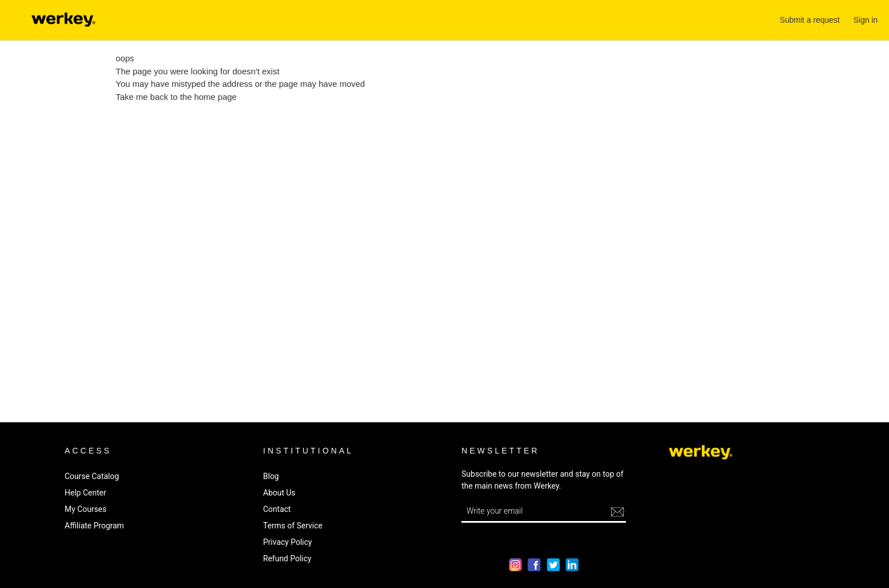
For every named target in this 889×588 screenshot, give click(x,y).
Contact (277, 509)
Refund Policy (287, 558)
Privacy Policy (287, 542)
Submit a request (810, 19)
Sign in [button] (865, 19)
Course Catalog (92, 476)
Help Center (85, 492)
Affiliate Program (94, 525)
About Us (279, 492)
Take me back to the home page (176, 97)
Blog (271, 476)
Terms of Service (293, 525)
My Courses (86, 509)
